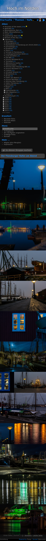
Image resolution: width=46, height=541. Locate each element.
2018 (7, 101)
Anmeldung (4, 539)
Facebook (9, 48)
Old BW (8, 57)
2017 (7, 103)
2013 (7, 110)
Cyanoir (9, 70)
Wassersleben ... (12, 65)
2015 (7, 107)
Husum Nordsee (12, 79)
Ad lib (8, 76)
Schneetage (10, 47)
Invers (8, 94)
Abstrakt (8, 28)
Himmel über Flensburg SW (16, 67)
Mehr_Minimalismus (12, 32)
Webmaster (42, 539)
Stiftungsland (11, 43)
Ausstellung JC (10, 96)
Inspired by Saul (11, 36)
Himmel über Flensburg (15, 81)
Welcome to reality (13, 63)
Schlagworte (9, 131)
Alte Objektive (11, 92)
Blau (7, 88)
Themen (19, 20)
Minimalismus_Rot (12, 30)
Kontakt (7, 136)
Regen (8, 87)
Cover (7, 34)
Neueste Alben (9, 120)
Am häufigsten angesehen (14, 133)
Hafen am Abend (12, 78)
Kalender (7, 122)
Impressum (8, 144)
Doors (8, 50)
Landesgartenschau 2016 (15, 54)
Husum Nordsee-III (13, 59)
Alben (5, 24)
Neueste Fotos (9, 119)
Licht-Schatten (11, 56)
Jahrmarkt (9, 85)
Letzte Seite (37, 535)
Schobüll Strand (12, 72)
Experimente (11, 90)
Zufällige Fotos (9, 134)
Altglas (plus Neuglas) (12, 142)
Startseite (6, 20)
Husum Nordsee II (13, 68)
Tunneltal (9, 61)
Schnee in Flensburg (13, 52)
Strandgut (9, 41)
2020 (7, 98)
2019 (7, 99)
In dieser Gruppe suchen (18, 150)
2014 (7, 108)
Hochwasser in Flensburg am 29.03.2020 (22, 45)
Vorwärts (28, 535)
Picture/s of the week (13, 27)
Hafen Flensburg (12, 83)
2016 (7, 105)
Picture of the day (11, 37)
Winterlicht (10, 74)
